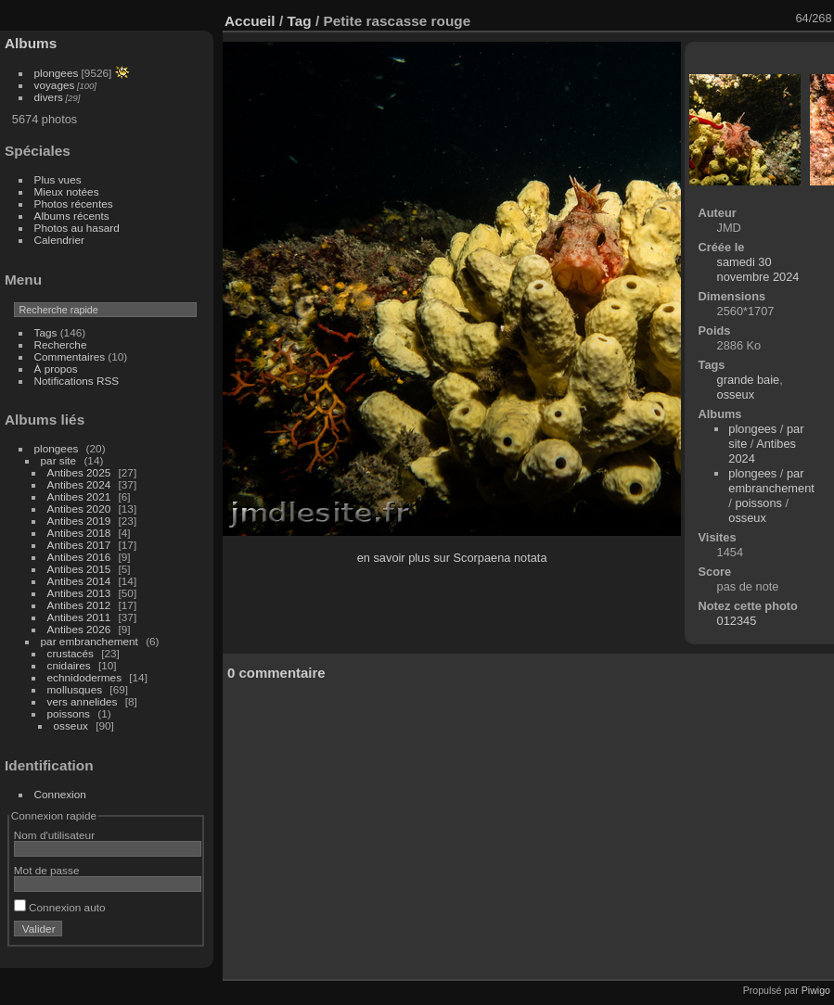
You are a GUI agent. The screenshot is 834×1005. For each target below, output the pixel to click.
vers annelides (82, 701)
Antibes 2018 (79, 533)
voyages (54, 85)
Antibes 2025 (79, 472)
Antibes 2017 (79, 545)
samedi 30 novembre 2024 (758, 269)
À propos (56, 369)
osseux (71, 725)
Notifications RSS (77, 381)
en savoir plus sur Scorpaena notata (452, 558)
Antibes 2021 (79, 496)
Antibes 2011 (79, 617)
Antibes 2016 (79, 557)
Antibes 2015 (79, 569)
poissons (68, 713)
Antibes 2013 (79, 593)
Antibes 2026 (79, 629)
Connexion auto (60, 907)
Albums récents (71, 216)
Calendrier (59, 240)
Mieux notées (66, 191)
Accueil (250, 21)
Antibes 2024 (79, 484)
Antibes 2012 (79, 605)
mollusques (75, 689)
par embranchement (89, 641)
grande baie (748, 380)
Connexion (60, 794)
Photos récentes (73, 203)
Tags (46, 332)
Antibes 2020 (79, 508)
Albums (31, 43)
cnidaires (69, 665)
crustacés (70, 653)
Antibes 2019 (79, 521)
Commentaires (70, 356)
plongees (56, 73)
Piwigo (816, 990)
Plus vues (58, 179)
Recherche (60, 344)
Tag (299, 21)
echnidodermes (84, 677)
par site (59, 460)
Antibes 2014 (79, 581)
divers (48, 97)
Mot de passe (47, 870)
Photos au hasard (77, 228)
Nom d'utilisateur (54, 835)
